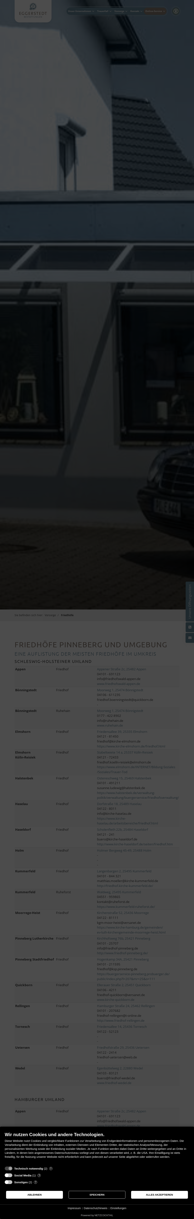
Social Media (22, 1175)
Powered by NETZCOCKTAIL (97, 1215)
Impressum (74, 1208)
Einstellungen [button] (118, 1208)
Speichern (97, 1194)
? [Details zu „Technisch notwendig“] (51, 1168)
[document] (97, 1148)
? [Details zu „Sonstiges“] (35, 1182)
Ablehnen (34, 1194)
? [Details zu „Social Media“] (39, 1175)
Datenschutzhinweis (95, 1208)
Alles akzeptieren (159, 1194)
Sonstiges (21, 1182)
